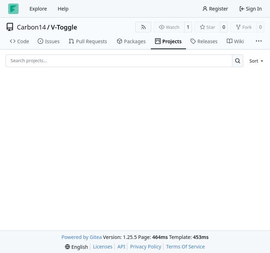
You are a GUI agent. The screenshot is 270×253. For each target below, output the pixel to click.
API (121, 246)
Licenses (103, 246)
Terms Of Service (185, 246)
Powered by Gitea (82, 237)
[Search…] (238, 60)
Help (63, 8)
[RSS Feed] (143, 27)
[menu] (255, 61)
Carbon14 (31, 27)
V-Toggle (64, 27)
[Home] (13, 8)
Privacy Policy (145, 246)
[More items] (258, 41)
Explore (38, 8)
